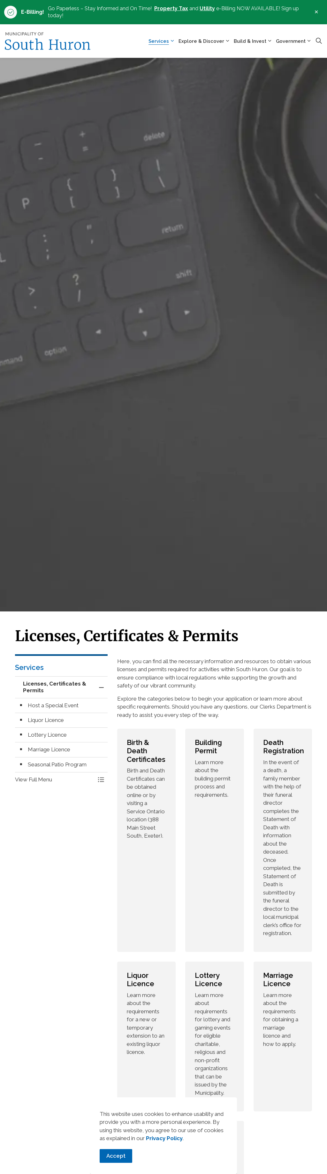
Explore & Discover (201, 41)
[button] (55, 779)
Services (158, 41)
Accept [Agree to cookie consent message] (116, 1161)
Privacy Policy (164, 1144)
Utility (207, 8)
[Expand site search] (318, 41)
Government (291, 41)
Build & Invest (250, 41)
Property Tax (171, 8)
